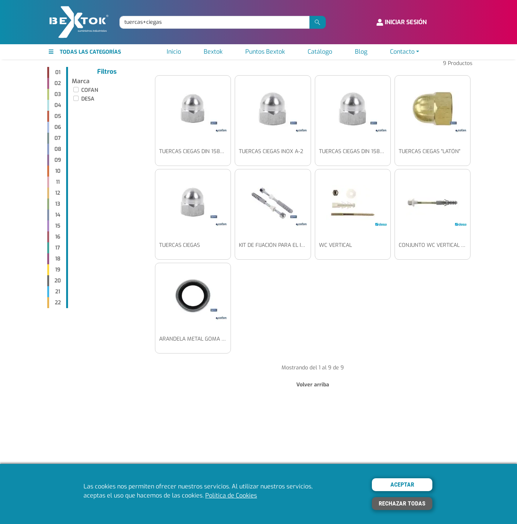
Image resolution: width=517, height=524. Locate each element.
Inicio (174, 52)
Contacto (402, 52)
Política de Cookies (231, 495)
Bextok (213, 52)
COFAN (89, 90)
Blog (361, 52)
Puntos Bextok (265, 52)
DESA (87, 98)
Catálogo (320, 52)
